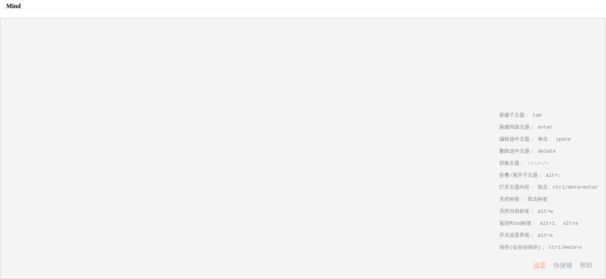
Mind (13, 6)
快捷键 (563, 265)
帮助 (586, 265)
